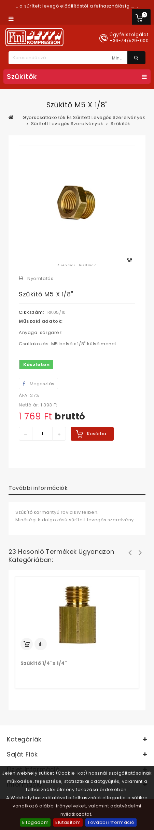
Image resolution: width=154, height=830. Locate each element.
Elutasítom (68, 822)
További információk (38, 488)
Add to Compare (40, 644)
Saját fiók (22, 754)
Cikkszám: (31, 312)
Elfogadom (35, 822)
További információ (111, 822)
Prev (130, 552)
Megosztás (38, 383)
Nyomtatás (40, 278)
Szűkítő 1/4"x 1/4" (43, 663)
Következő (140, 552)
